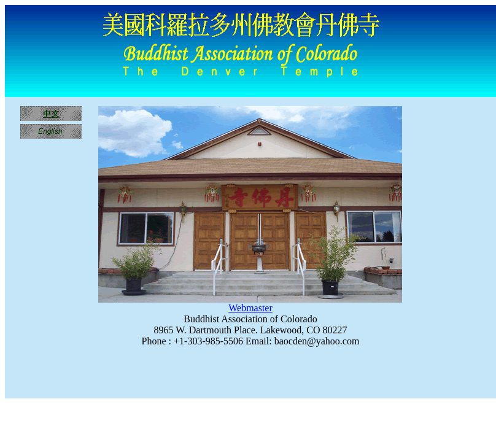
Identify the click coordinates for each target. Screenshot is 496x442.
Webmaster (250, 308)
